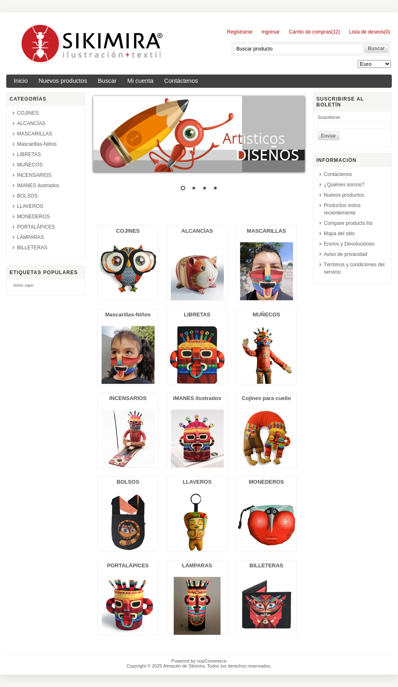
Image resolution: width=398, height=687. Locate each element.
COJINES (28, 113)
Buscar (107, 80)
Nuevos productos (63, 80)
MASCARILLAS (34, 134)
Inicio (21, 80)
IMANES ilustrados (38, 185)
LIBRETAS (29, 154)
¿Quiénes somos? (344, 185)
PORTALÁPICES (36, 227)
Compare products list (348, 223)
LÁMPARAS (30, 237)
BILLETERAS (32, 248)
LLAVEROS (30, 206)
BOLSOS (27, 196)
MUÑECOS (30, 165)
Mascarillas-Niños (36, 144)
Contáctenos (181, 80)
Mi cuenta (140, 80)
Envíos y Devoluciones (349, 244)
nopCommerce (212, 660)
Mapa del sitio (339, 233)
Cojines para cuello (266, 398)
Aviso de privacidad (345, 254)
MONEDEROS (33, 216)
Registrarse (239, 32)
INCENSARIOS (34, 175)
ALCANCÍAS (31, 123)
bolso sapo (24, 285)
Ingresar (271, 32)
